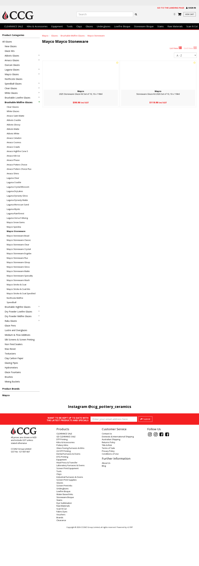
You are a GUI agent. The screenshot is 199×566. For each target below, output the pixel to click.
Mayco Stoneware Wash (18, 280)
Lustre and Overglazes (16, 330)
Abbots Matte (13, 129)
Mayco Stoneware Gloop (18, 262)
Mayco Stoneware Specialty (20, 275)
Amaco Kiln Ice (13, 155)
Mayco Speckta (14, 226)
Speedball (11, 302)
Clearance (61, 557)
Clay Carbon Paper (14, 358)
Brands (59, 554)
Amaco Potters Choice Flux (19, 169)
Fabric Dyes (61, 548)
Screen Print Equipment (67, 505)
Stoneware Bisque (144, 26)
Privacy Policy (108, 487)
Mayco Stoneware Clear (18, 244)
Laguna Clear (13, 178)
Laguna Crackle (14, 182)
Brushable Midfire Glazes (22, 102)
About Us (106, 499)
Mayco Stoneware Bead (18, 235)
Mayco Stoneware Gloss (18, 266)
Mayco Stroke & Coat (16, 284)
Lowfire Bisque (122, 26)
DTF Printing (61, 476)
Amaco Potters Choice (17, 164)
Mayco (6, 395)
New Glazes (11, 46)
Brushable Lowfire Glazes (22, 97)
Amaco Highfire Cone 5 (17, 151)
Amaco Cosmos (14, 142)
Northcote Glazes (13, 78)
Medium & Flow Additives (17, 334)
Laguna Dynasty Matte (17, 200)
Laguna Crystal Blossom (18, 186)
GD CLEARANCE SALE (66, 473)
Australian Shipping (111, 476)
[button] (191, 7)
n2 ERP (130, 564)
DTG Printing (62, 493)
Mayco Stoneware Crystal (19, 249)
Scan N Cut (61, 545)
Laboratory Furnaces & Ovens (70, 502)
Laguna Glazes (22, 69)
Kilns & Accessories (37, 26)
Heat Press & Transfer (66, 499)
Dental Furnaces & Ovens (68, 490)
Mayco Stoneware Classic (19, 240)
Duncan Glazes (12, 64)
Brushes (9, 376)
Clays (79, 26)
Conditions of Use (110, 490)
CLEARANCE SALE (13, 26)
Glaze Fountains (13, 372)
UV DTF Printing (63, 487)
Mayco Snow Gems (16, 222)
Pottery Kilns (62, 481)
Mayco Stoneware (16, 231)
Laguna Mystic (13, 209)
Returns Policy (108, 479)
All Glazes (7, 41)
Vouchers (60, 551)
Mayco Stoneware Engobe (19, 253)
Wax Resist (10, 348)
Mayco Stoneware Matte (18, 271)
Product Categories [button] (13, 35)
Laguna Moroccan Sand (18, 204)
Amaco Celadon (14, 138)
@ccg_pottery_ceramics (109, 406)
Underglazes (103, 26)
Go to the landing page (170, 7)
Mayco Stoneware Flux (17, 258)
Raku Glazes (22, 320)
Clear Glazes (22, 88)
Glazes (89, 26)
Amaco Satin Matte (15, 115)
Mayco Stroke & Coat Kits (18, 289)
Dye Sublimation (64, 539)
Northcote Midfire (15, 298)
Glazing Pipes (11, 362)
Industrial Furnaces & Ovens (69, 513)
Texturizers (10, 353)
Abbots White (13, 133)
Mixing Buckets (12, 381)
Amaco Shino (13, 173)
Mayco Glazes (22, 74)
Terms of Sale (108, 484)
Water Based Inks (64, 531)
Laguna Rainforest (15, 213)
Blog (104, 502)
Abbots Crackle (14, 120)
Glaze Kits (10, 50)
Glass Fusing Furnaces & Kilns (70, 484)
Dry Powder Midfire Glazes (22, 316)
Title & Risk (107, 481)
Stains (160, 26)
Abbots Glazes (22, 55)
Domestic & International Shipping (118, 473)
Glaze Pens (10, 325)
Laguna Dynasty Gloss (17, 195)
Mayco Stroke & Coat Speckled (21, 293)
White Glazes (22, 92)
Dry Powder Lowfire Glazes (22, 311)
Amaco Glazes (22, 60)
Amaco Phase (13, 160)
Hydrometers (11, 367)
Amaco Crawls (13, 146)
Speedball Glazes (22, 83)
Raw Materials (175, 26)
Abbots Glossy (13, 124)
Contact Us (107, 470)
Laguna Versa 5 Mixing (17, 218)
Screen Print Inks (64, 522)
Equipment (57, 26)
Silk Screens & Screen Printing (20, 339)
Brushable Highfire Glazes (22, 306)
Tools (70, 26)
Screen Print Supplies (66, 516)
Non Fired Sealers (14, 344)
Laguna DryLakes (15, 191)
